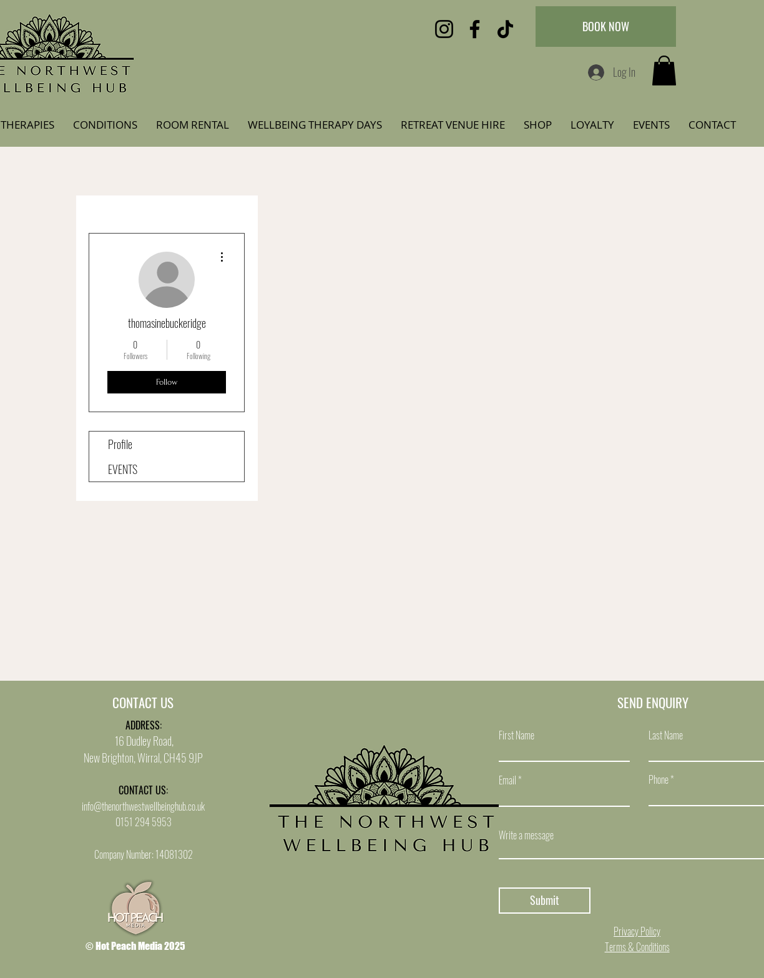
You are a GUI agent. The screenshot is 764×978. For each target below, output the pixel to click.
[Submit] (544, 900)
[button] (664, 71)
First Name (516, 735)
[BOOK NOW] (606, 26)
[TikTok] (505, 29)
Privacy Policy (637, 931)
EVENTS (122, 469)
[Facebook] (475, 29)
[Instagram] (444, 29)
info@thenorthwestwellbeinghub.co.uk (143, 806)
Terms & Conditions (637, 946)
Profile (120, 444)
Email (507, 780)
